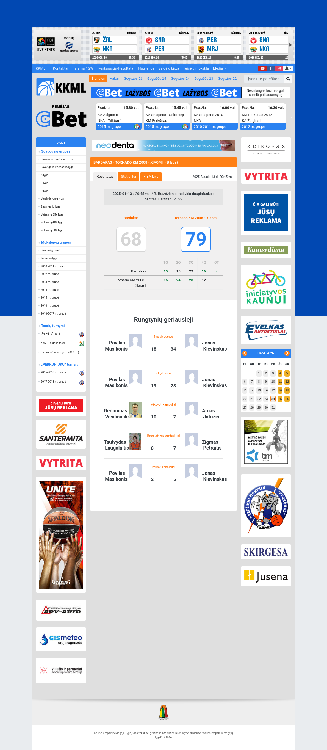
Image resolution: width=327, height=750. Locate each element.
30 (266, 407)
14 (252, 390)
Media (218, 68)
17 (273, 390)
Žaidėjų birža (169, 68)
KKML (41, 68)
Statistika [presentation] (128, 176)
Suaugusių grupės (55, 151)
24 (273, 399)
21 (252, 399)
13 (244, 390)
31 (273, 407)
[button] (288, 68)
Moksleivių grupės (55, 242)
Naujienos (146, 68)
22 (259, 399)
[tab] (105, 176)
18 (280, 390)
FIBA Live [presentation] (150, 176)
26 (287, 399)
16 (266, 390)
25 (280, 399)
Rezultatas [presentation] (105, 176)
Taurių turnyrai (52, 326)
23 (266, 399)
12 (287, 381)
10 (273, 381)
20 (244, 399)
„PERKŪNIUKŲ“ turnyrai (60, 364)
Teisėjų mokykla (196, 68)
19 (287, 390)
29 (259, 407)
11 (280, 381)
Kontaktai (60, 68)
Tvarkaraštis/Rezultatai (115, 68)
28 (252, 407)
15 (259, 390)
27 (244, 407)
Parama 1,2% (82, 68)
